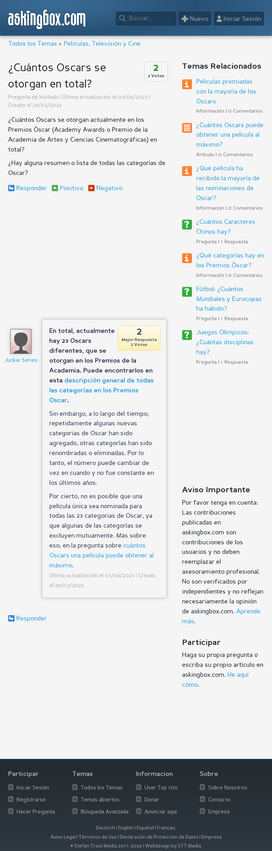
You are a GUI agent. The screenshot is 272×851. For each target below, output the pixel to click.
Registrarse (31, 800)
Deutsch (105, 828)
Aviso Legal (63, 837)
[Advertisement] (87, 255)
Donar (151, 800)
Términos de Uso (98, 837)
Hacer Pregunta (36, 812)
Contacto (219, 800)
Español (145, 828)
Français (166, 828)
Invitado (48, 97)
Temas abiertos (100, 800)
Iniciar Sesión (33, 788)
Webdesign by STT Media (173, 846)
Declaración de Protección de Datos (159, 837)
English (126, 828)
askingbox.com (47, 19)
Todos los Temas (32, 44)
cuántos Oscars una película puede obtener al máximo (101, 556)
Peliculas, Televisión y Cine (102, 44)
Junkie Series (21, 360)
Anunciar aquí (160, 812)
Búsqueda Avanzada (105, 812)
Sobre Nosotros (227, 788)
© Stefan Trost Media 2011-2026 (106, 846)
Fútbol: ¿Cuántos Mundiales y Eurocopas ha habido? (229, 299)
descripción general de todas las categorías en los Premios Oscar (101, 391)
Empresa (219, 812)
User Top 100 (161, 788)
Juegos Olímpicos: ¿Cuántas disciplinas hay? (225, 342)
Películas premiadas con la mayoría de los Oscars (226, 92)
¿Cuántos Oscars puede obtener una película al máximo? (230, 135)
